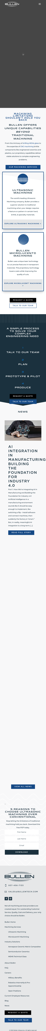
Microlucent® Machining (18, 937)
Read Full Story (21, 532)
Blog (6, 1001)
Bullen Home (10, 922)
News (7, 1006)
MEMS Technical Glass (17, 957)
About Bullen (10, 963)
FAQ (6, 968)
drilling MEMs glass (31, 143)
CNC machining (27, 146)
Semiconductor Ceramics (18, 952)
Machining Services (13, 927)
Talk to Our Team (23, 305)
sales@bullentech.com (23, 892)
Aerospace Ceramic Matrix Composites (24, 947)
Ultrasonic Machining (17, 932)
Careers (8, 973)
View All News (23, 786)
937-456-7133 (16, 885)
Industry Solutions (12, 942)
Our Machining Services (23, 167)
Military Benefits (15, 978)
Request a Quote (23, 300)
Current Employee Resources (17, 996)
